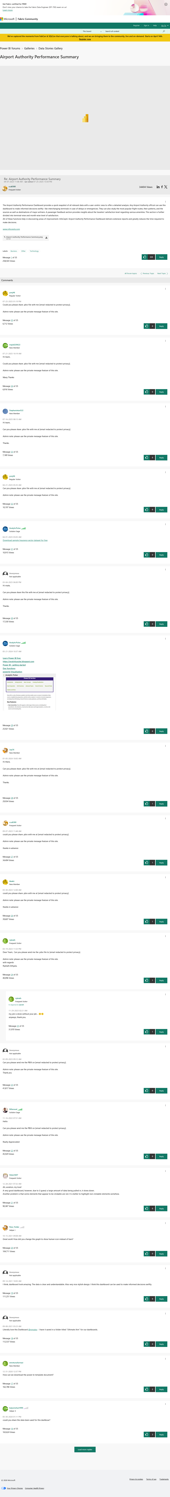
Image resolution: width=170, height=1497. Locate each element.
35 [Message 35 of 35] (12, 320)
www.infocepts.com (11, 229)
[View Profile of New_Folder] (14, 1226)
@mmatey (32, 1329)
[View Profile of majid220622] (14, 344)
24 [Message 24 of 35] (12, 974)
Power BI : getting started (14, 665)
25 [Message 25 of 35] (18, 1026)
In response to (16, 1005)
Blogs (90, 19)
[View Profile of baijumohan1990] (16, 1407)
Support (112, 19)
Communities (78, 19)
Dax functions (9, 668)
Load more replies (85, 1449)
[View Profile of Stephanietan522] (16, 410)
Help (155, 25)
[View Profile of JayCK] (11, 749)
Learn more (8, 10)
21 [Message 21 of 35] (12, 1202)
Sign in (146, 25)
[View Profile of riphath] (12, 940)
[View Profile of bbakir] (11, 881)
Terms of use (151, 1479)
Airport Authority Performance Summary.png (24, 237)
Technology (34, 251)
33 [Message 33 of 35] (12, 451)
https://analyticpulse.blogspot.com (18, 661)
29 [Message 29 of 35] (12, 725)
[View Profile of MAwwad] (13, 1109)
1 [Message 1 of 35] (11, 257)
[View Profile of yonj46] (12, 292)
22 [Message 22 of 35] (12, 1150)
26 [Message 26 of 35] (12, 915)
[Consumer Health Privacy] (34, 1488)
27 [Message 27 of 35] (12, 856)
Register (136, 25)
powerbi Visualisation (12, 671)
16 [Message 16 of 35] (12, 1428)
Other (23, 251)
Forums (44, 19)
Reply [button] (161, 257)
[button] (165, 202)
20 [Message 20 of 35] (12, 1248)
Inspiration (56, 19)
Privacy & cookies (136, 1479)
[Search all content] (135, 31)
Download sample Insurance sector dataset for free (25, 540)
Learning (100, 19)
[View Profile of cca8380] (12, 822)
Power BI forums (10, 48)
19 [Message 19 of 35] (12, 1293)
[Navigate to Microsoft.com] (7, 18)
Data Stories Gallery (51, 48)
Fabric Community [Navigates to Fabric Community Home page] (28, 18)
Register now (85, 39)
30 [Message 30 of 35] (12, 618)
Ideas (66, 19)
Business (14, 251)
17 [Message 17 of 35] (12, 1383)
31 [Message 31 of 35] (12, 549)
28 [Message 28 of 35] (12, 798)
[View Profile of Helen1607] (13, 1174)
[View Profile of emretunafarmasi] (16, 1362)
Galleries (29, 48)
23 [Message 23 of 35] (12, 1085)
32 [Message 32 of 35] (12, 503)
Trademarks (164, 1479)
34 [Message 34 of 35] (12, 386)
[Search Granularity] (92, 31)
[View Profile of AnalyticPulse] (14, 528)
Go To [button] (163, 25)
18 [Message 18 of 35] (12, 1338)
